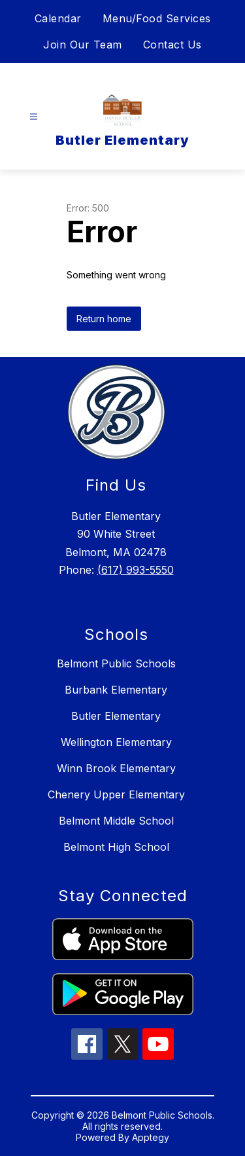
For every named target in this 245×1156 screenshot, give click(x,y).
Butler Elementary (116, 715)
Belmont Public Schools (116, 663)
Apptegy (150, 1137)
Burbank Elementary (116, 689)
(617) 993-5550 (135, 569)
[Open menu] (33, 116)
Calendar (58, 18)
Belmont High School (116, 846)
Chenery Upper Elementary (116, 794)
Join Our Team (82, 44)
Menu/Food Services (157, 18)
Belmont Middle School (116, 820)
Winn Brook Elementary (116, 768)
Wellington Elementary (116, 742)
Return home (103, 318)
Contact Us (172, 44)
